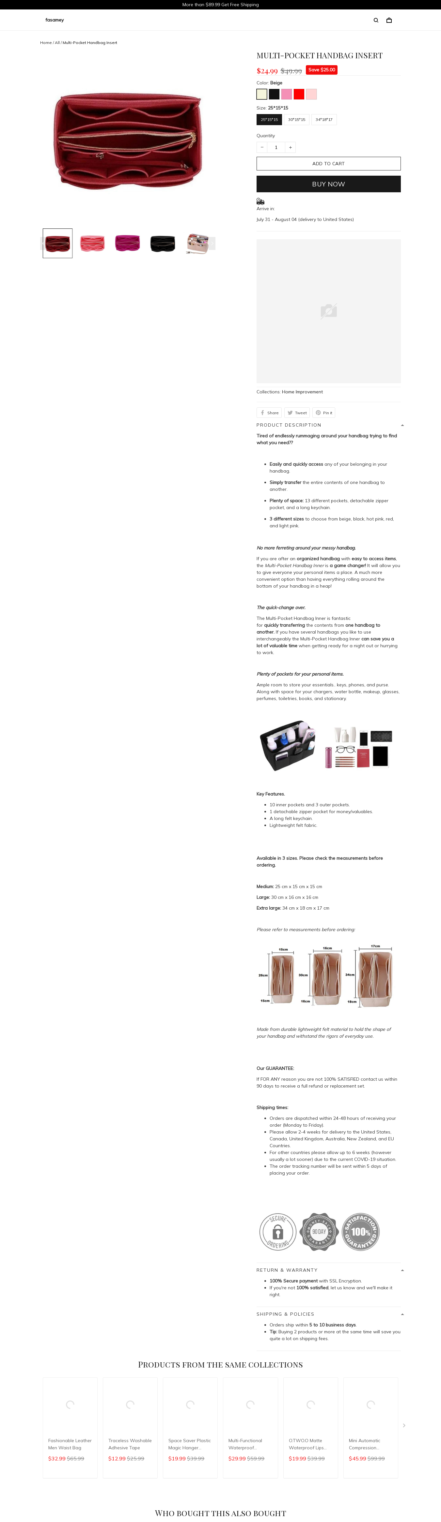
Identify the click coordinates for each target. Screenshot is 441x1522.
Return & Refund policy (116, 1384)
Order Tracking (68, 1384)
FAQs (153, 1384)
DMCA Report (313, 1492)
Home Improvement (302, 392)
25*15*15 (278, 108)
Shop (10, 1384)
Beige (276, 83)
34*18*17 (324, 119)
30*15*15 (296, 119)
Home (46, 42)
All (57, 42)
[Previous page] (43, 243)
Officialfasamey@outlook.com (37, 1429)
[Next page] (212, 243)
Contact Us (179, 1384)
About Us (34, 1384)
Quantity (266, 136)
